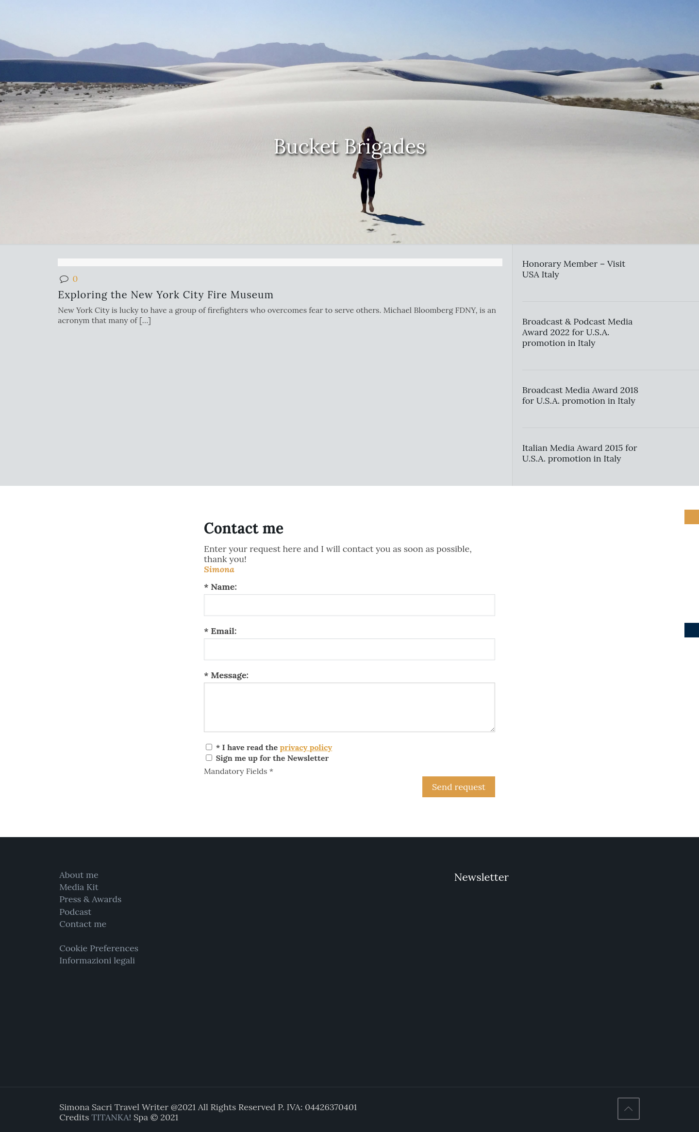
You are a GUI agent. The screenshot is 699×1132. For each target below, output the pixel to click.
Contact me (82, 923)
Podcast (75, 911)
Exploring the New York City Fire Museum (166, 294)
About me (79, 874)
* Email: (220, 631)
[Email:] (349, 649)
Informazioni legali (97, 960)
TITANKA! (111, 1117)
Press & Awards (90, 899)
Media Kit (79, 886)
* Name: (220, 587)
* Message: (226, 675)
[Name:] (349, 605)
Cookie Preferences (98, 948)
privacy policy (306, 747)
